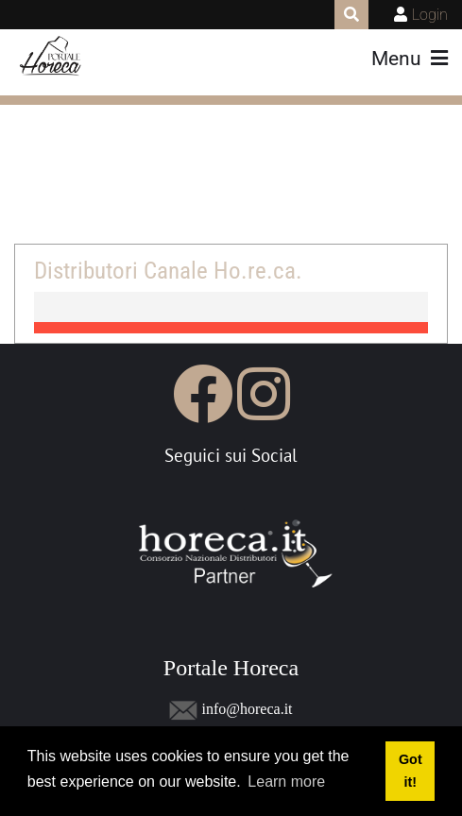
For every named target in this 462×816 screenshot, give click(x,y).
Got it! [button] (410, 771)
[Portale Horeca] (51, 56)
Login (430, 15)
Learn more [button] (286, 782)
